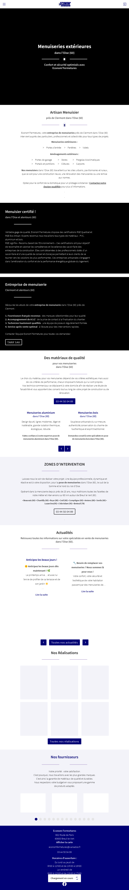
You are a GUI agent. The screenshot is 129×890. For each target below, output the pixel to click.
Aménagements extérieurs (64, 154)
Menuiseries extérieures (63, 141)
